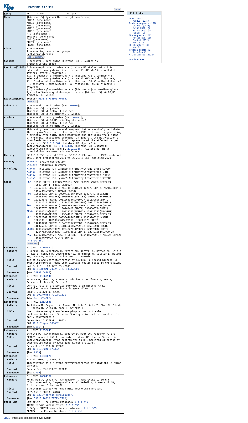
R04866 (53, 99)
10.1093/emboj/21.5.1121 (49, 295)
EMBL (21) (138, 42)
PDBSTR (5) (139, 33)
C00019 (73, 105)
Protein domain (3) (140, 50)
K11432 (31, 175)
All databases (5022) (141, 55)
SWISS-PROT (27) (142, 28)
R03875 (42, 99)
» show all (35, 241)
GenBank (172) (141, 40)
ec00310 (32, 161)
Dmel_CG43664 (42, 298)
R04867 (63, 99)
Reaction (32, 102)
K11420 (31, 172)
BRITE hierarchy (35, 57)
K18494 (31, 178)
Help (117, 9)
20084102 (45, 376)
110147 (38, 327)
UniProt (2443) (141, 26)
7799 (37, 373)
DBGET (7, 418)
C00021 (76, 117)
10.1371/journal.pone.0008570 (53, 395)
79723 (55, 398)
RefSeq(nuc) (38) (143, 38)
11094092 (45, 247)
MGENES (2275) (141, 21)
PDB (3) (137, 47)
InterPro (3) (140, 52)
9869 (37, 352)
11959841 (45, 330)
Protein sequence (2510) (143, 23)
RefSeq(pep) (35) (143, 30)
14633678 (45, 356)
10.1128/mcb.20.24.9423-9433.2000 (56, 269)
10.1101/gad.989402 (46, 323)
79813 (37, 398)
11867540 (45, 276)
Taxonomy (32, 244)
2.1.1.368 (65, 146)
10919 (46, 398)
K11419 (31, 169)
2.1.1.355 (81, 402)
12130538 (45, 302)
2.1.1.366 (73, 149)
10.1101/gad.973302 (46, 349)
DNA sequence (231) (140, 35)
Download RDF (136, 59)
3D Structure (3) (139, 45)
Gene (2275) (136, 18)
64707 (46, 272)
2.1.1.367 (53, 143)
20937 (37, 272)
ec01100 (32, 165)
